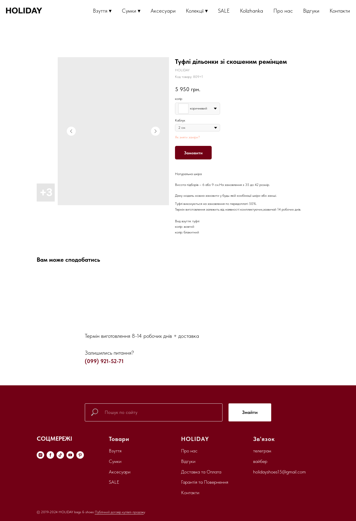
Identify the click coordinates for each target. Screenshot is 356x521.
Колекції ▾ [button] (197, 11)
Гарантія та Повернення (204, 482)
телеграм (262, 451)
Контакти (340, 11)
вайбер (260, 461)
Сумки (115, 461)
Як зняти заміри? (187, 137)
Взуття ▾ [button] (102, 11)
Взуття (115, 451)
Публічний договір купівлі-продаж (119, 512)
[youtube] (70, 455)
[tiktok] (60, 455)
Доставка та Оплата (201, 472)
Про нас (283, 11)
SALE (224, 11)
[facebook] (50, 455)
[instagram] (40, 455)
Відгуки (311, 11)
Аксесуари (163, 11)
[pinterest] (80, 455)
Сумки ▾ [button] (131, 11)
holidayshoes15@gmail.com (279, 472)
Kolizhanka (251, 11)
